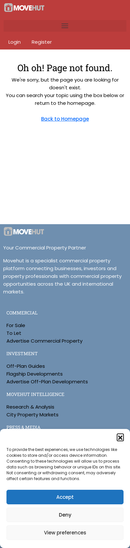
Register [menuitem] (42, 41)
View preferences (65, 532)
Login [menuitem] (15, 41)
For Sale (15, 325)
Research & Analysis (30, 406)
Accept (65, 497)
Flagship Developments (34, 373)
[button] (120, 437)
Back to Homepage (65, 118)
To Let (13, 333)
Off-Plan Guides (25, 366)
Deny (65, 514)
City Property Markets (32, 414)
